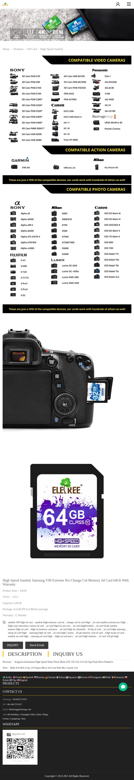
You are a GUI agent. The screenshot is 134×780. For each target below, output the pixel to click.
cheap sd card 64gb (17, 633)
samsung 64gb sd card (40, 633)
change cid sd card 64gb (78, 622)
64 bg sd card (94, 629)
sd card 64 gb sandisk (106, 626)
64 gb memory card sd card (89, 633)
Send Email (37, 645)
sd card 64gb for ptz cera (58, 626)
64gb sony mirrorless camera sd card (26, 626)
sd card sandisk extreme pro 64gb (109, 622)
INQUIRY (12, 645)
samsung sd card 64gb (41, 636)
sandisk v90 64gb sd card (20, 622)
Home (6, 49)
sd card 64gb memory (85, 636)
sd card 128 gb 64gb (109, 636)
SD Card (32, 49)
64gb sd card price (64, 636)
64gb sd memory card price (44, 629)
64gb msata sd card (114, 633)
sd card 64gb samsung (114, 629)
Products (19, 49)
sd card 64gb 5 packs (63, 633)
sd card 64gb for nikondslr (73, 629)
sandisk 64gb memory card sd (49, 622)
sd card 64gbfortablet (83, 626)
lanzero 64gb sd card (18, 629)
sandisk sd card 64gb (18, 636)
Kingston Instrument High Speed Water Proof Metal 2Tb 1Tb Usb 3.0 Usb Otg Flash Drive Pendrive (63, 662)
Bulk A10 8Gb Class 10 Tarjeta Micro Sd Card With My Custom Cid (44, 668)
